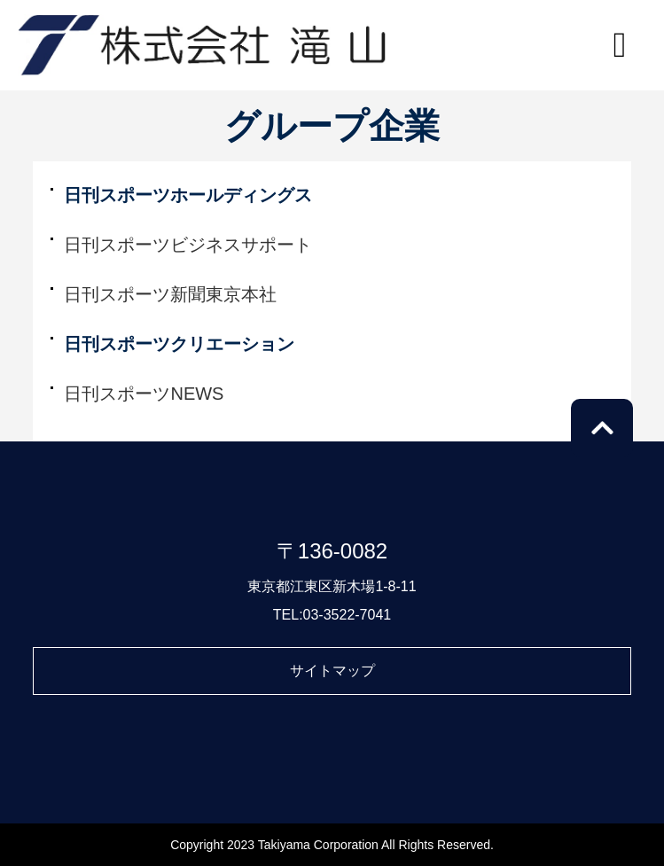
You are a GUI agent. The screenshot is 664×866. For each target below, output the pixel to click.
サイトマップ (332, 670)
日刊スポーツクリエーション (179, 344)
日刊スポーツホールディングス (188, 195)
